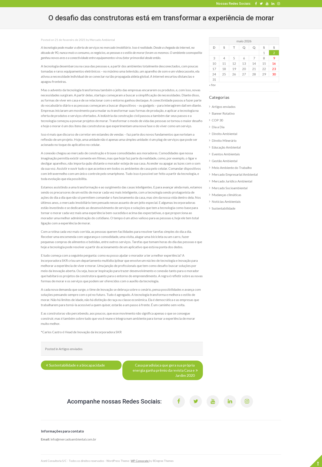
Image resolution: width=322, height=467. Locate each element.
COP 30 (217, 120)
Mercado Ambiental (102, 40)
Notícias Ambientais (226, 201)
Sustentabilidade (223, 208)
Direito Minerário (224, 140)
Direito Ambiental (224, 134)
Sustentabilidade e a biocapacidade (77, 365)
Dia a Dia (218, 127)
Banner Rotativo (223, 113)
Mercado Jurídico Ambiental (232, 181)
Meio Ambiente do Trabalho (232, 168)
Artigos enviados (71, 349)
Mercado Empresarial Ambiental (235, 174)
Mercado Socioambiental (229, 188)
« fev (212, 85)
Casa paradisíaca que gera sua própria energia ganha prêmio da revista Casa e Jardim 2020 (164, 370)
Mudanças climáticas (226, 195)
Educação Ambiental (226, 147)
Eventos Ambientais (226, 154)
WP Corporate (140, 460)
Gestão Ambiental (224, 161)
